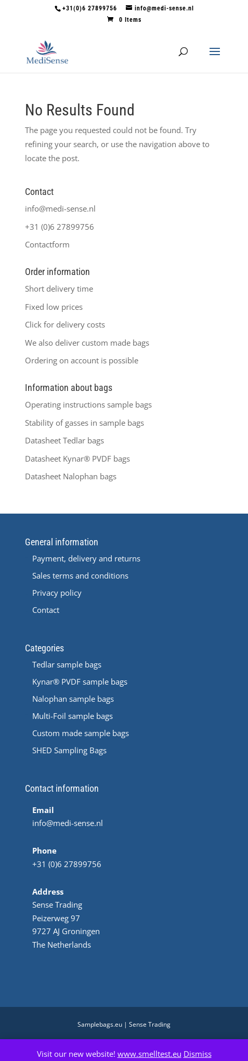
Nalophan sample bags (73, 698)
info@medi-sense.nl (60, 208)
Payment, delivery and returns (86, 558)
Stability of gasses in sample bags (84, 422)
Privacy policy (57, 592)
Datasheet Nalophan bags (70, 476)
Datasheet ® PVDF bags (77, 458)
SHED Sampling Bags (69, 750)
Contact (45, 610)
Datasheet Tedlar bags (64, 440)
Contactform (47, 244)
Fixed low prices (54, 307)
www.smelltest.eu (149, 1054)
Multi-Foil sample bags (72, 716)
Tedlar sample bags (66, 664)
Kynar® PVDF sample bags (79, 681)
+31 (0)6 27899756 (59, 226)
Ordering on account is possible (81, 360)
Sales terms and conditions (80, 575)
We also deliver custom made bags (87, 342)
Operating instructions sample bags (88, 404)
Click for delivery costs (65, 324)
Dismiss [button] (198, 1054)
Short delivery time (59, 288)
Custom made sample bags (80, 733)
